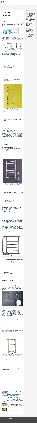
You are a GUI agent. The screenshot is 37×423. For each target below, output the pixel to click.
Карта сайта (10, 418)
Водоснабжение (21, 6)
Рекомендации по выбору (6, 33)
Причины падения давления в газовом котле (32, 19)
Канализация (2, 6)
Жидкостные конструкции (6, 31)
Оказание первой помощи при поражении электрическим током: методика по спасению (30, 29)
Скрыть (12, 27)
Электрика (15, 6)
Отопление (9, 6)
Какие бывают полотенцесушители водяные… (13, 398)
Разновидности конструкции (7, 30)
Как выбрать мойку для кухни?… (13, 403)
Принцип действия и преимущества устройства (10, 29)
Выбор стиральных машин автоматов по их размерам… (15, 392)
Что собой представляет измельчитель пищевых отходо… (14, 408)
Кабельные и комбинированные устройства (9, 32)
